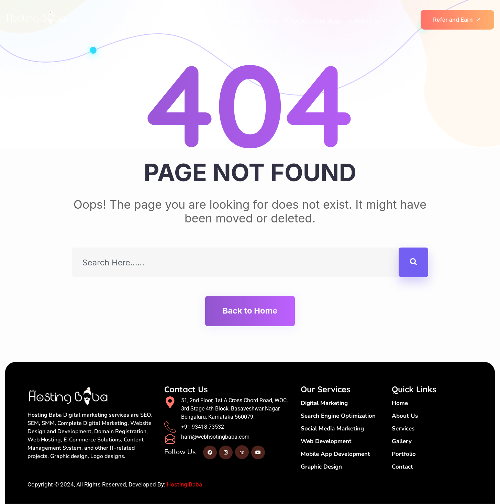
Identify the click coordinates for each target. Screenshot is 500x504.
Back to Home (250, 311)
